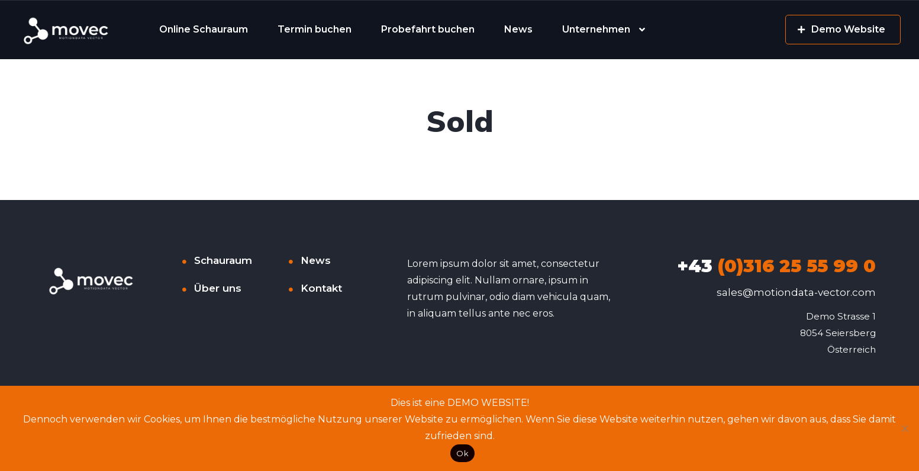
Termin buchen (315, 29)
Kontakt (321, 288)
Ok (462, 453)
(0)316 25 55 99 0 (776, 266)
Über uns (217, 288)
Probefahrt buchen (428, 29)
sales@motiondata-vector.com (796, 292)
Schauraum (223, 260)
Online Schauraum (203, 29)
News (518, 29)
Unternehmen (596, 29)
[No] (904, 428)
